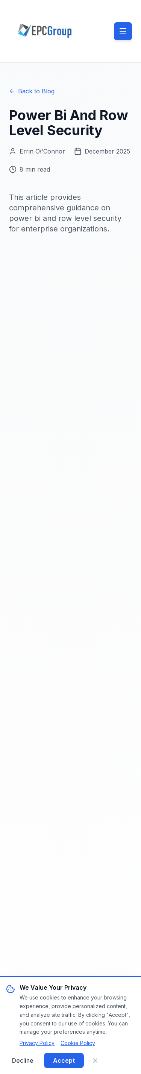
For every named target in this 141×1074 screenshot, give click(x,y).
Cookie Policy (78, 1043)
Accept (64, 1060)
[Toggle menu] (123, 31)
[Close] (95, 1060)
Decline (22, 1060)
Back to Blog (32, 91)
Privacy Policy (37, 1043)
